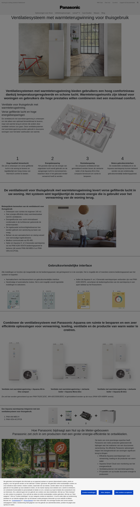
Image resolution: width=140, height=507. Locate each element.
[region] (70, 492)
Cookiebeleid (16, 500)
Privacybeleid (28, 500)
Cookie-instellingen (88, 492)
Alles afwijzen (105, 492)
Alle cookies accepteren (124, 492)
